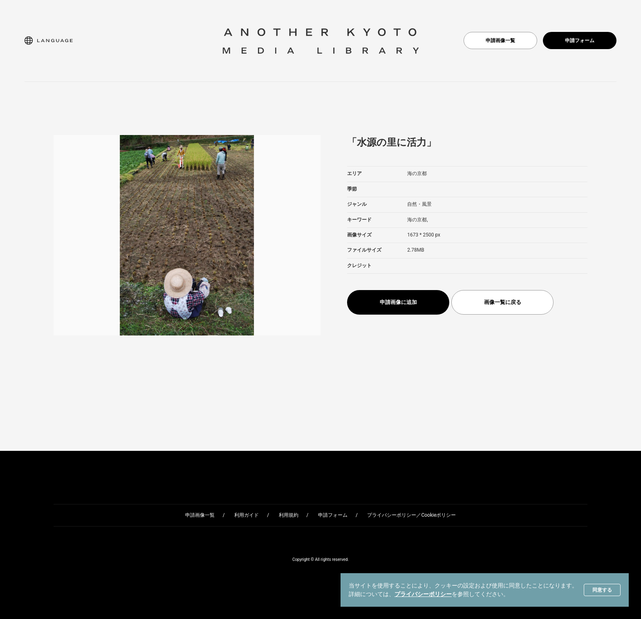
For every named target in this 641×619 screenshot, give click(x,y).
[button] (49, 40)
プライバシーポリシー (423, 594)
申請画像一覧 (500, 40)
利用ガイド (246, 515)
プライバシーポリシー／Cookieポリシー (411, 515)
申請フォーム (579, 40)
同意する (602, 590)
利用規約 (288, 515)
